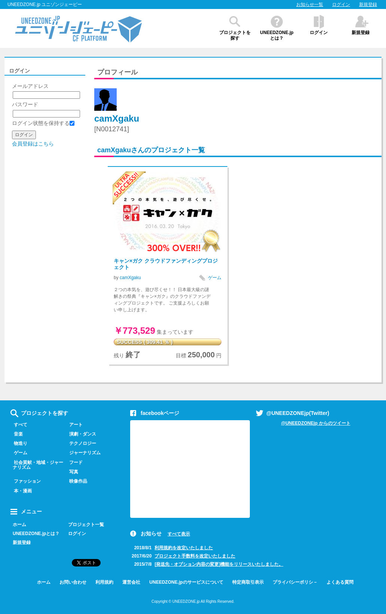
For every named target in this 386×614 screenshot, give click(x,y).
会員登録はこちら (33, 144)
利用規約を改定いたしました (183, 547)
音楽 (16, 434)
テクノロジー (81, 443)
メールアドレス (30, 86)
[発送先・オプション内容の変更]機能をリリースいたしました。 (218, 564)
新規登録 (368, 4)
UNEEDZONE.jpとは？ (276, 35)
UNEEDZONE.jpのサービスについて (186, 582)
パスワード (25, 104)
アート (74, 424)
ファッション (25, 481)
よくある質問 (340, 582)
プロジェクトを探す (235, 35)
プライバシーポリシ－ (295, 582)
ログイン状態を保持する (43, 123)
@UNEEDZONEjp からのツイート (315, 423)
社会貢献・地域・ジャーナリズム (36, 465)
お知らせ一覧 (309, 4)
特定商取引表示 (248, 582)
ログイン (341, 4)
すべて (18, 424)
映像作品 (76, 481)
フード (74, 462)
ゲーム (214, 277)
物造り (18, 443)
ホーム (19, 524)
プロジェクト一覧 (86, 524)
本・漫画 (21, 491)
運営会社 (131, 582)
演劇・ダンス (81, 434)
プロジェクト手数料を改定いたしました (194, 556)
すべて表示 (179, 534)
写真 (72, 471)
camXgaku (116, 118)
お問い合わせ (72, 582)
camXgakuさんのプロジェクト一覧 (151, 150)
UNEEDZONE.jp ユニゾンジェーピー (44, 4)
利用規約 (104, 582)
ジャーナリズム (83, 452)
